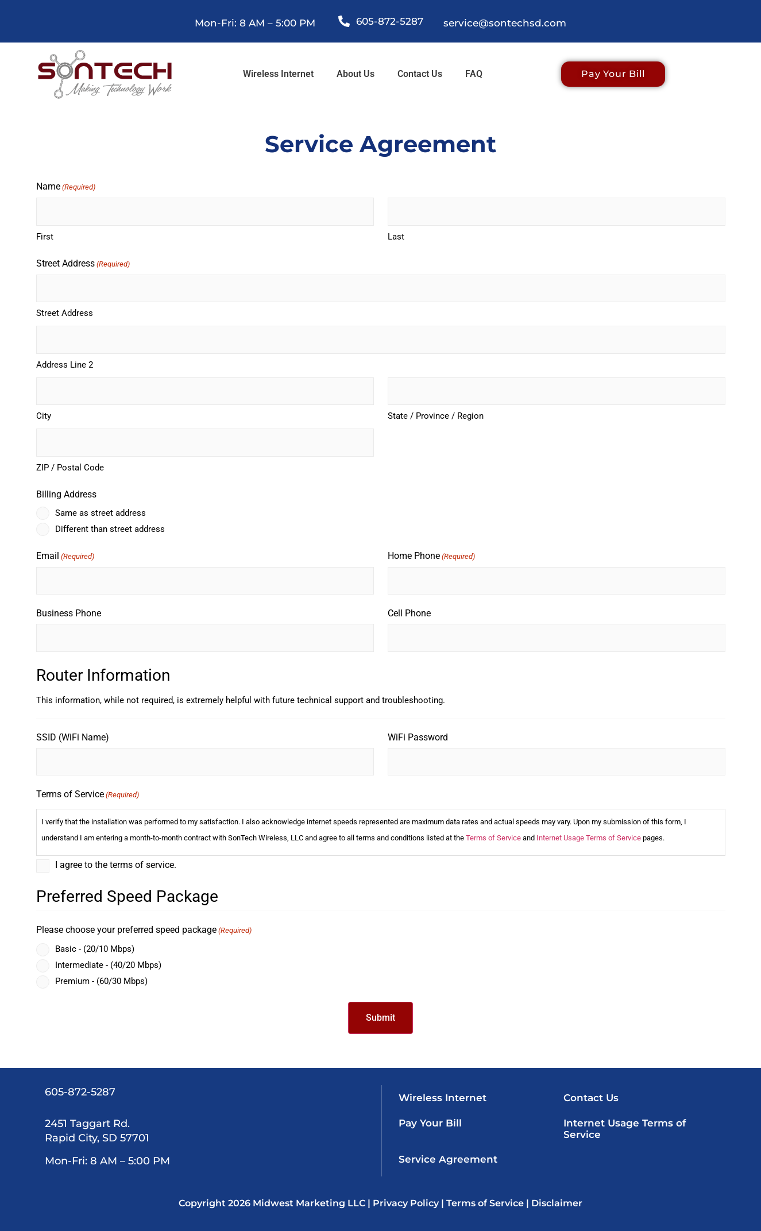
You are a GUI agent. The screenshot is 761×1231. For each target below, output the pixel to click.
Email (65, 556)
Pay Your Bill (430, 1122)
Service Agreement (448, 1159)
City (43, 416)
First (44, 236)
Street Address (64, 313)
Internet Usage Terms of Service (588, 837)
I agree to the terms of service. (115, 864)
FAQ (473, 73)
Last (396, 236)
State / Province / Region (436, 416)
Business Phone (68, 613)
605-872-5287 (389, 21)
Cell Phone (409, 613)
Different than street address (110, 529)
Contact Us (419, 73)
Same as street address (100, 513)
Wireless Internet (278, 73)
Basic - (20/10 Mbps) (94, 949)
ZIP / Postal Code (70, 467)
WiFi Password (418, 737)
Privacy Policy (406, 1203)
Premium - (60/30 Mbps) (101, 981)
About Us (355, 73)
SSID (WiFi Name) (72, 737)
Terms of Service (493, 837)
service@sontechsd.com (504, 23)
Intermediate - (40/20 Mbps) (108, 965)
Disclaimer (556, 1203)
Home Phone (431, 556)
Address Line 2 (64, 365)
